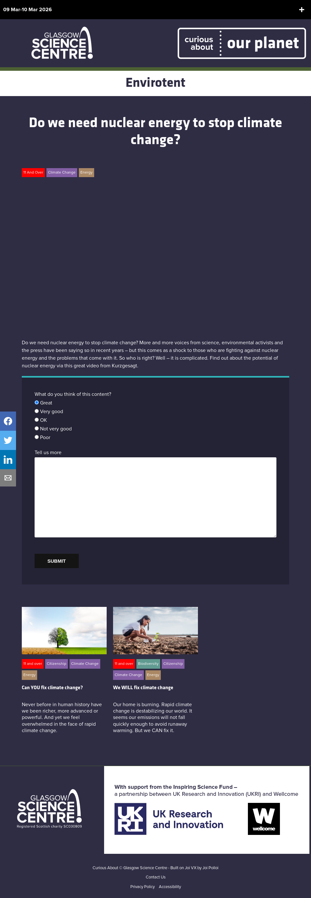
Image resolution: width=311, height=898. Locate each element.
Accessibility (170, 887)
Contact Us (156, 877)
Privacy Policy (142, 887)
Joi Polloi (210, 868)
